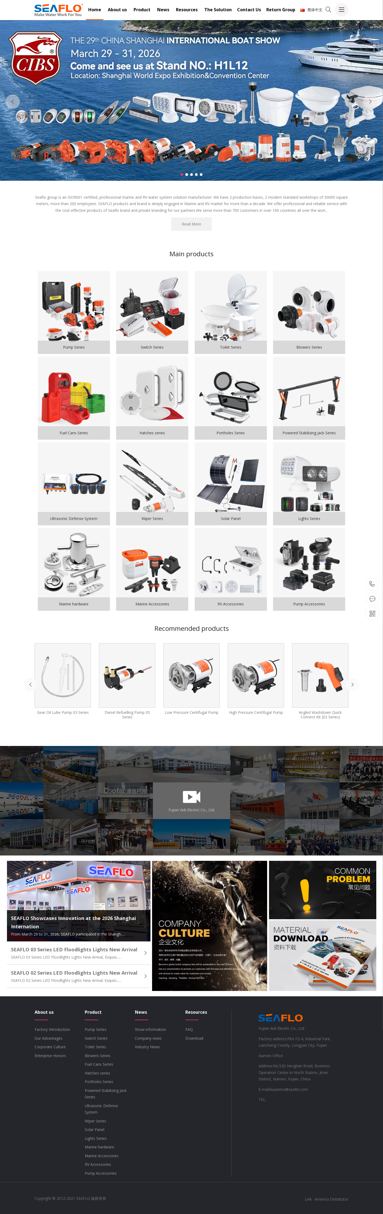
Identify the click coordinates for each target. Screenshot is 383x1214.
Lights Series (96, 1138)
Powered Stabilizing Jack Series (106, 1094)
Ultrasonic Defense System (101, 1109)
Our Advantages (48, 1038)
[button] (182, 174)
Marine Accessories (102, 1155)
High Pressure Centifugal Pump (256, 712)
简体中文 (311, 9)
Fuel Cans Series (99, 1064)
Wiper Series (95, 1120)
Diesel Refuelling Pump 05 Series (127, 714)
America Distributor (331, 1199)
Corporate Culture (50, 1046)
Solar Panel (94, 1129)
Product (142, 10)
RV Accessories (98, 1164)
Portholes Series (99, 1081)
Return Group (280, 10)
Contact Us (249, 10)
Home (94, 10)
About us (117, 10)
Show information (150, 1029)
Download (194, 1038)
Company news (148, 1038)
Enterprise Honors (50, 1055)
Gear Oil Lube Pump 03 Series (63, 712)
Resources (187, 10)
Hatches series (97, 1073)
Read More (191, 224)
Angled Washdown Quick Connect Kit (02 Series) (320, 714)
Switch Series (96, 1038)
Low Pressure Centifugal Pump (191, 712)
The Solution (218, 10)
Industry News (147, 1046)
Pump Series (95, 1029)
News (163, 10)
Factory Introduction (52, 1029)
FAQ (189, 1029)
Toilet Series (95, 1046)
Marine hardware (99, 1146)
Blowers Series (98, 1055)
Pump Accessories (101, 1173)
